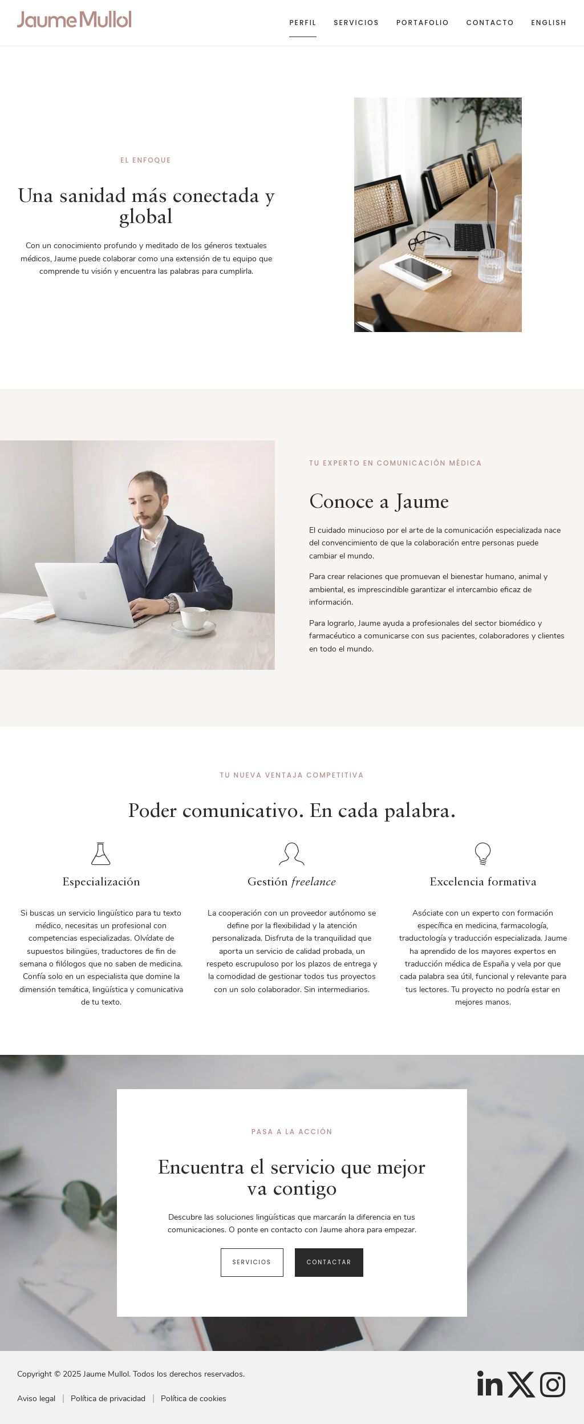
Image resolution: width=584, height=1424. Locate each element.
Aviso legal (36, 1398)
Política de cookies (193, 1398)
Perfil (303, 22)
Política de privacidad (108, 1398)
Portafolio (422, 22)
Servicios (356, 22)
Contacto (490, 22)
